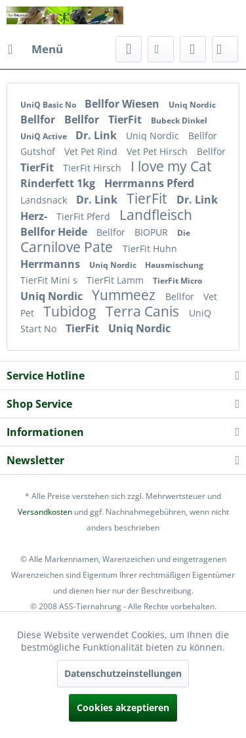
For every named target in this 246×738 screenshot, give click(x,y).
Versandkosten (45, 511)
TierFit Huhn (150, 248)
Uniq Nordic (192, 104)
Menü (35, 47)
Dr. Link (97, 135)
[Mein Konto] (193, 49)
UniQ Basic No (49, 104)
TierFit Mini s (50, 280)
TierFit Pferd (84, 216)
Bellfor (39, 119)
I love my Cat (171, 166)
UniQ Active (44, 136)
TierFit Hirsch (93, 168)
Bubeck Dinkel (179, 120)
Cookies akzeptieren (123, 707)
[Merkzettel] (161, 49)
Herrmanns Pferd (149, 183)
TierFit (126, 119)
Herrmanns (51, 264)
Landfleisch (155, 215)
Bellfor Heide (55, 232)
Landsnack (45, 200)
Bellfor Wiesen (123, 104)
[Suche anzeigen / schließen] (128, 49)
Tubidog (71, 311)
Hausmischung (174, 265)
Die (183, 232)
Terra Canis (144, 311)
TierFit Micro (177, 280)
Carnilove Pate (68, 247)
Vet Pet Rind (92, 151)
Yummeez (125, 295)
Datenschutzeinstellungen (123, 673)
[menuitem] (35, 49)
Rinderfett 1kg (59, 183)
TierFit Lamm (116, 280)
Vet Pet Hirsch (158, 151)
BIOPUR (152, 232)
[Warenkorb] (225, 49)
